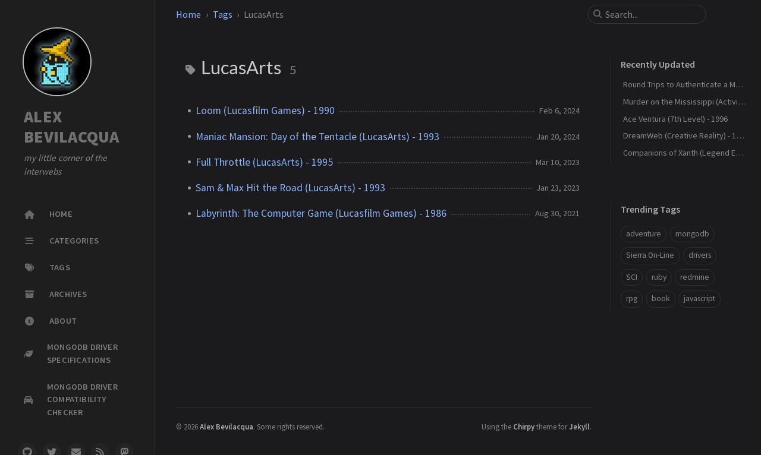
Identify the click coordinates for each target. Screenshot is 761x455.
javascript (699, 298)
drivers (699, 255)
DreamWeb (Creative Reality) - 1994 (686, 135)
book (661, 298)
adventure (643, 234)
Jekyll (579, 426)
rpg (631, 298)
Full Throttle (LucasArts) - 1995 (264, 162)
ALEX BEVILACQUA (72, 126)
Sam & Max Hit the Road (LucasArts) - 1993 (290, 187)
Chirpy (523, 426)
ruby (659, 277)
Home (188, 14)
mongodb (692, 234)
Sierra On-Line (650, 255)
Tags (222, 14)
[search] (651, 14)
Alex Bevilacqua (226, 426)
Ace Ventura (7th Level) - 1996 (675, 118)
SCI (631, 277)
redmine (694, 277)
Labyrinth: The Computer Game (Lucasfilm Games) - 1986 (321, 213)
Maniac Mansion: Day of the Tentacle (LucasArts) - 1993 (317, 136)
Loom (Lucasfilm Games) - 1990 (265, 110)
